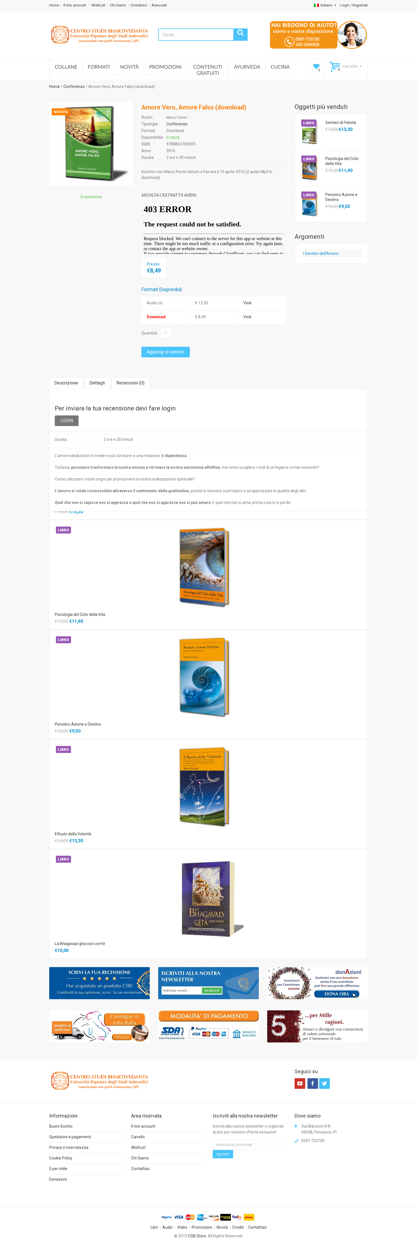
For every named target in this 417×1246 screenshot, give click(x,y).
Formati (99, 67)
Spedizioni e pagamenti (70, 1137)
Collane (66, 67)
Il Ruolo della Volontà (73, 834)
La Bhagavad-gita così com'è (80, 943)
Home (54, 5)
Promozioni (165, 67)
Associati (159, 5)
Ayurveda (247, 67)
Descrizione (66, 383)
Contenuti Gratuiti (207, 70)
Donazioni (58, 1179)
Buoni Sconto (61, 1126)
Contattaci (139, 5)
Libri (154, 1227)
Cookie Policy (60, 1158)
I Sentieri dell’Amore (320, 253)
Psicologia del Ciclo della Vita (342, 161)
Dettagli (97, 383)
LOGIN (66, 420)
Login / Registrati (354, 5)
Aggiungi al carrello (165, 352)
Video (182, 1227)
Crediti (238, 1227)
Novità (129, 67)
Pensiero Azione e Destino (341, 197)
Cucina (280, 67)
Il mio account (75, 5)
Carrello (138, 1137)
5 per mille (58, 1168)
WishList (98, 5)
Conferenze (74, 86)
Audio (167, 1227)
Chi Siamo (118, 5)
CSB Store (197, 1236)
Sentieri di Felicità (340, 122)
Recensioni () (130, 383)
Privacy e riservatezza (68, 1147)
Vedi (247, 303)
